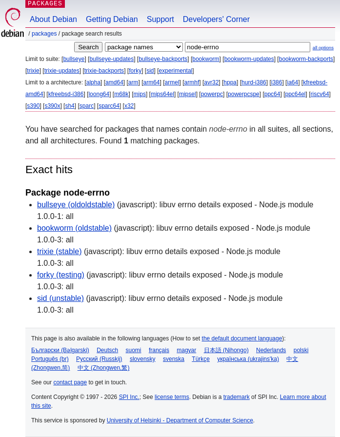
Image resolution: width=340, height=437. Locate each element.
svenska (173, 359)
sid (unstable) (60, 298)
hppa (230, 82)
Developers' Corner (216, 19)
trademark (236, 397)
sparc (87, 105)
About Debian (53, 19)
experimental (176, 70)
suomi (133, 350)
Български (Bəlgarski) (60, 350)
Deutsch (107, 350)
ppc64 (272, 94)
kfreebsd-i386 (66, 94)
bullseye (73, 59)
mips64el (162, 94)
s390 (33, 105)
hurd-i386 (253, 82)
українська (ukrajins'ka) (248, 359)
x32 (129, 105)
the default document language (242, 338)
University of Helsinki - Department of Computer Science (180, 420)
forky (135, 70)
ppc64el (295, 94)
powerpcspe (244, 94)
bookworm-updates (249, 59)
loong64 (98, 94)
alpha (93, 82)
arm (133, 82)
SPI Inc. (129, 397)
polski (301, 350)
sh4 (69, 105)
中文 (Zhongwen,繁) (104, 367)
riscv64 (320, 94)
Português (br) (50, 359)
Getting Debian (112, 19)
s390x (52, 105)
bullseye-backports (163, 59)
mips (140, 94)
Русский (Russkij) (99, 359)
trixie (33, 70)
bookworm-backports (306, 59)
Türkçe (201, 359)
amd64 (114, 82)
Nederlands (271, 350)
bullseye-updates (111, 59)
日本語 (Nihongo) (226, 350)
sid (150, 70)
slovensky (143, 359)
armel (172, 82)
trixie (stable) (59, 251)
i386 (276, 82)
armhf (192, 82)
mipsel (187, 94)
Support (160, 19)
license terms (172, 397)
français (159, 350)
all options (323, 47)
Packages (44, 33)
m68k (121, 94)
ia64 (292, 82)
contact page (70, 382)
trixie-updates (62, 70)
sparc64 (109, 105)
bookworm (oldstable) (74, 228)
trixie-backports (104, 70)
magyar (186, 350)
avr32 (211, 82)
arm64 (151, 82)
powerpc (212, 94)
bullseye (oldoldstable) (76, 204)
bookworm (205, 59)
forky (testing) (60, 275)
